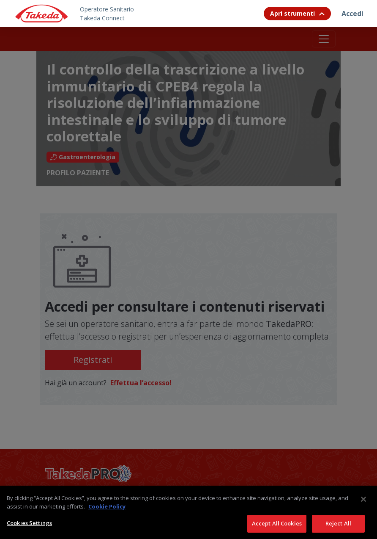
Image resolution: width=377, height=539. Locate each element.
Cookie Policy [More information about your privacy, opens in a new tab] (107, 516)
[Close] (363, 509)
